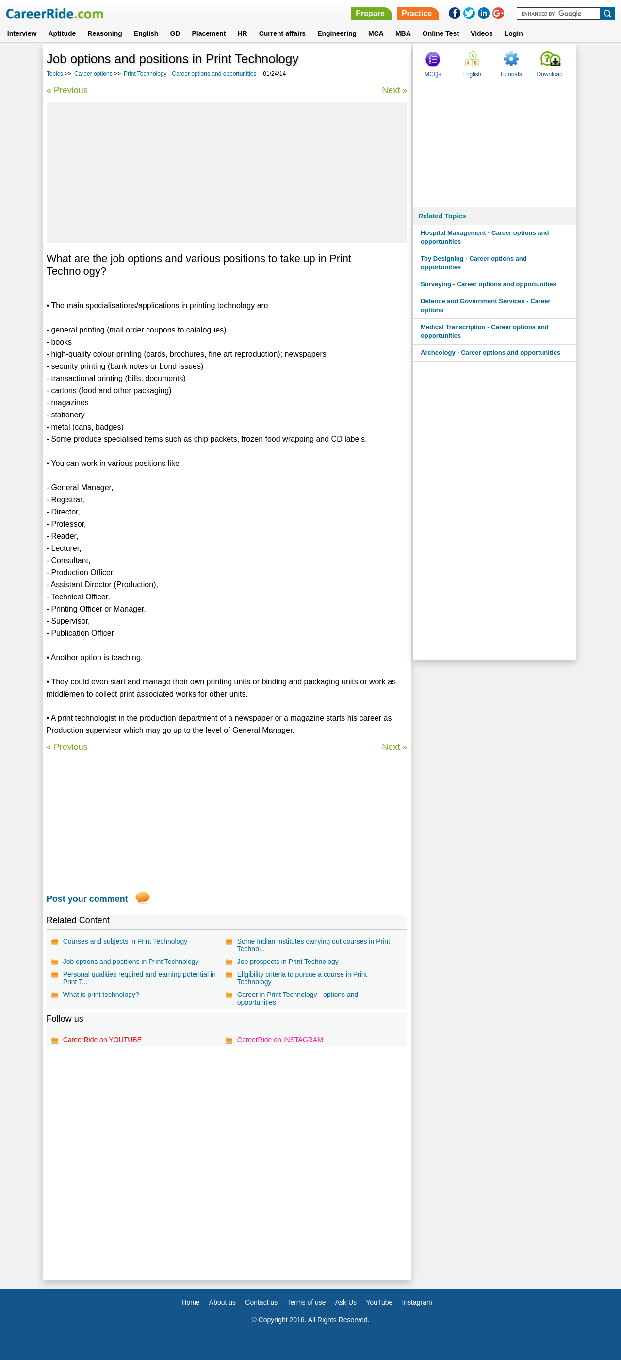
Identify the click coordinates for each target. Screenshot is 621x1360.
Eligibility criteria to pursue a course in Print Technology (302, 978)
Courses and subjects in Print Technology (125, 941)
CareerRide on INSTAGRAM (280, 1040)
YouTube (379, 1302)
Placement (209, 33)
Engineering (337, 33)
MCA (376, 33)
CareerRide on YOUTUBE (102, 1040)
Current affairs (282, 33)
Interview (22, 33)
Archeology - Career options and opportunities (490, 352)
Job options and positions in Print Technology (131, 961)
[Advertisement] (227, 172)
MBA (403, 33)
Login (514, 33)
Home (190, 1302)
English (146, 33)
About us (222, 1302)
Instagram (417, 1302)
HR (242, 33)
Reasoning (104, 33)
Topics (55, 73)
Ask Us (346, 1302)
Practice (417, 13)
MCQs (433, 74)
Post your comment (87, 899)
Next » (394, 90)
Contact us (261, 1302)
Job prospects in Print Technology (288, 961)
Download (549, 74)
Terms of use (306, 1302)
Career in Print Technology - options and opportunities (298, 998)
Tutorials (511, 74)
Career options (93, 73)
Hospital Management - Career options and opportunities (485, 237)
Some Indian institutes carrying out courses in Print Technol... (313, 945)
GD (175, 33)
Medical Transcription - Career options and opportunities (485, 331)
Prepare (370, 13)
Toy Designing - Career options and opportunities (474, 263)
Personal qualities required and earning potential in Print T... (139, 978)
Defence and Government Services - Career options (485, 306)
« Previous (67, 90)
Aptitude (62, 33)
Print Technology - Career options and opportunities (190, 73)
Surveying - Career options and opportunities (488, 284)
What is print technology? (101, 994)
